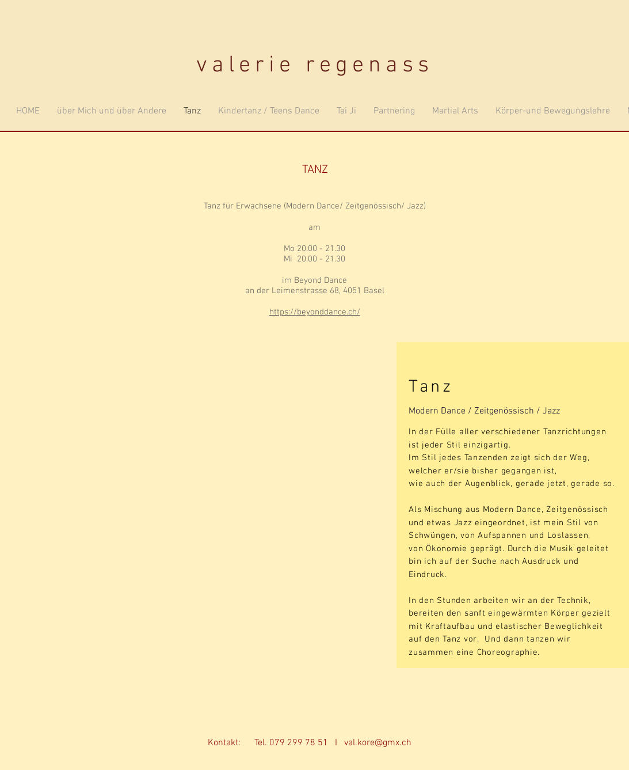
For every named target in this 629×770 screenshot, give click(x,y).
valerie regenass (314, 65)
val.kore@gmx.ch (377, 743)
